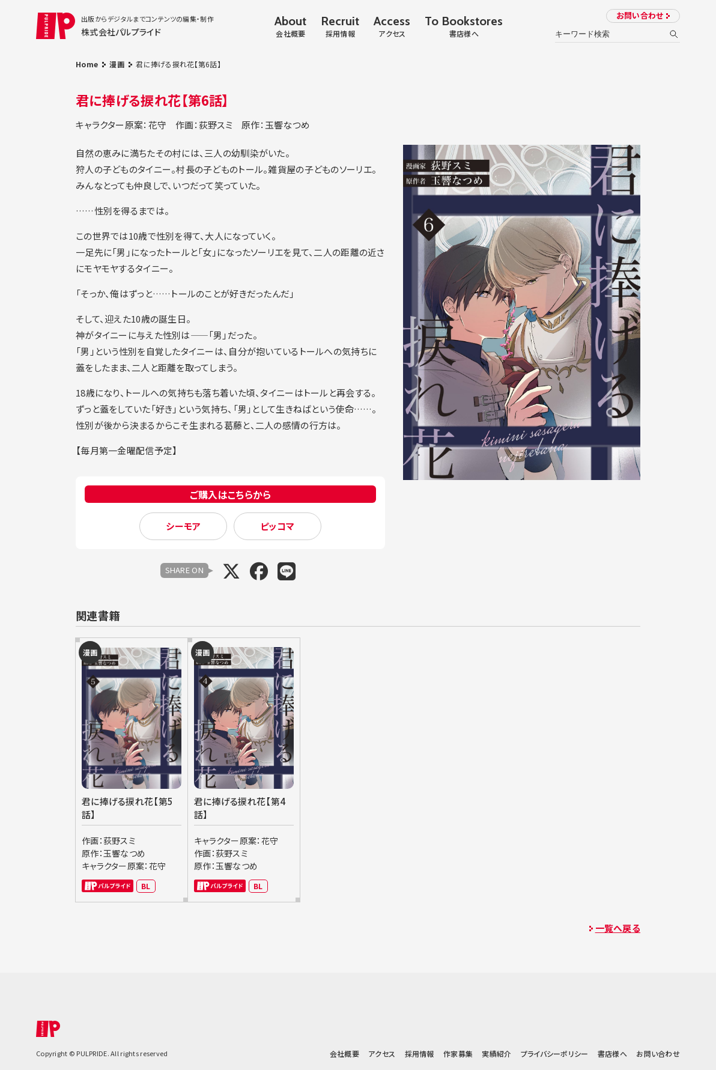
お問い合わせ (640, 15)
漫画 (116, 64)
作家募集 (458, 1053)
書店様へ (612, 1053)
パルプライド (107, 886)
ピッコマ (277, 526)
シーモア (183, 526)
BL (146, 886)
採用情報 (419, 1053)
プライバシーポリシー (555, 1053)
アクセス (381, 1053)
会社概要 (344, 1053)
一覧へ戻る (617, 928)
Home (87, 64)
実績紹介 (496, 1053)
